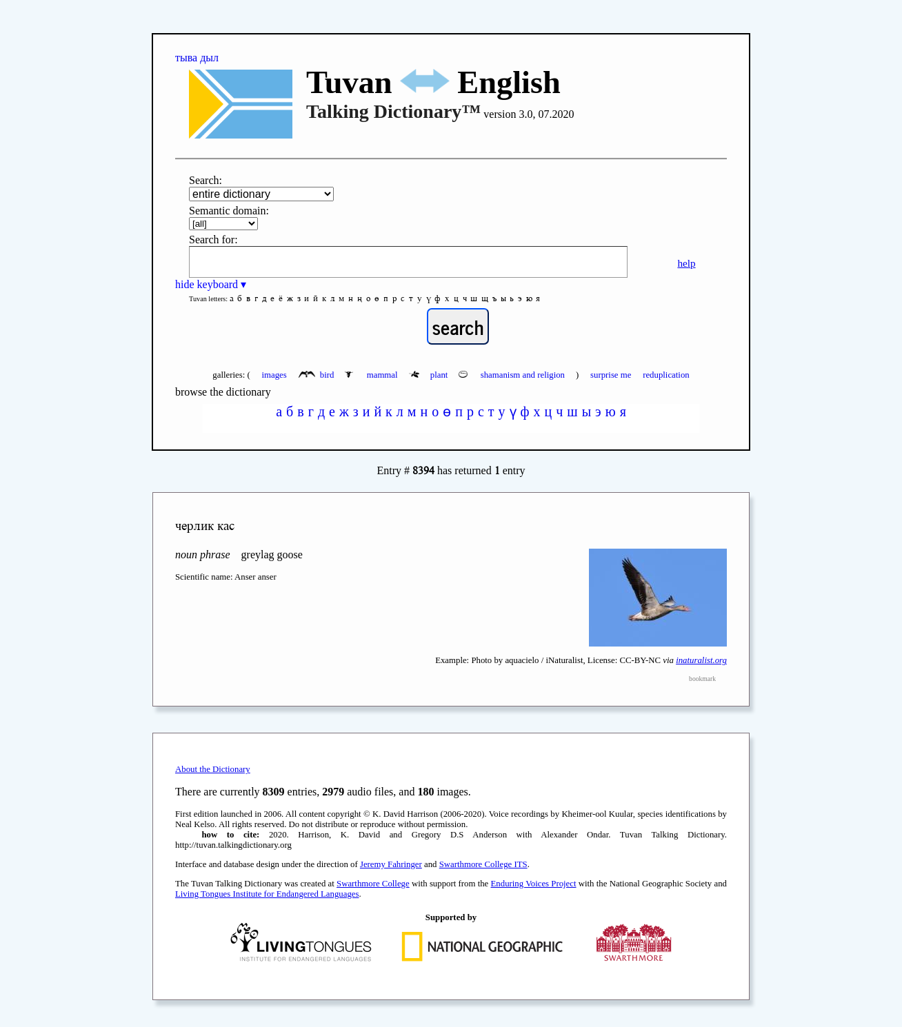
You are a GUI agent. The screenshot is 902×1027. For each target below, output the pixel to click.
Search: (205, 180)
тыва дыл (197, 57)
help (686, 263)
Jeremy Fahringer (391, 864)
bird (318, 375)
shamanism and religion (513, 375)
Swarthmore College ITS (483, 864)
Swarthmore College (373, 883)
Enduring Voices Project (534, 883)
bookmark (702, 678)
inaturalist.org (701, 660)
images (273, 375)
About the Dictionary (212, 769)
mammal (372, 375)
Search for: (213, 239)
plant (429, 375)
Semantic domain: (229, 210)
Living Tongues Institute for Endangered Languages (267, 894)
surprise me (610, 375)
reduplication (666, 375)
